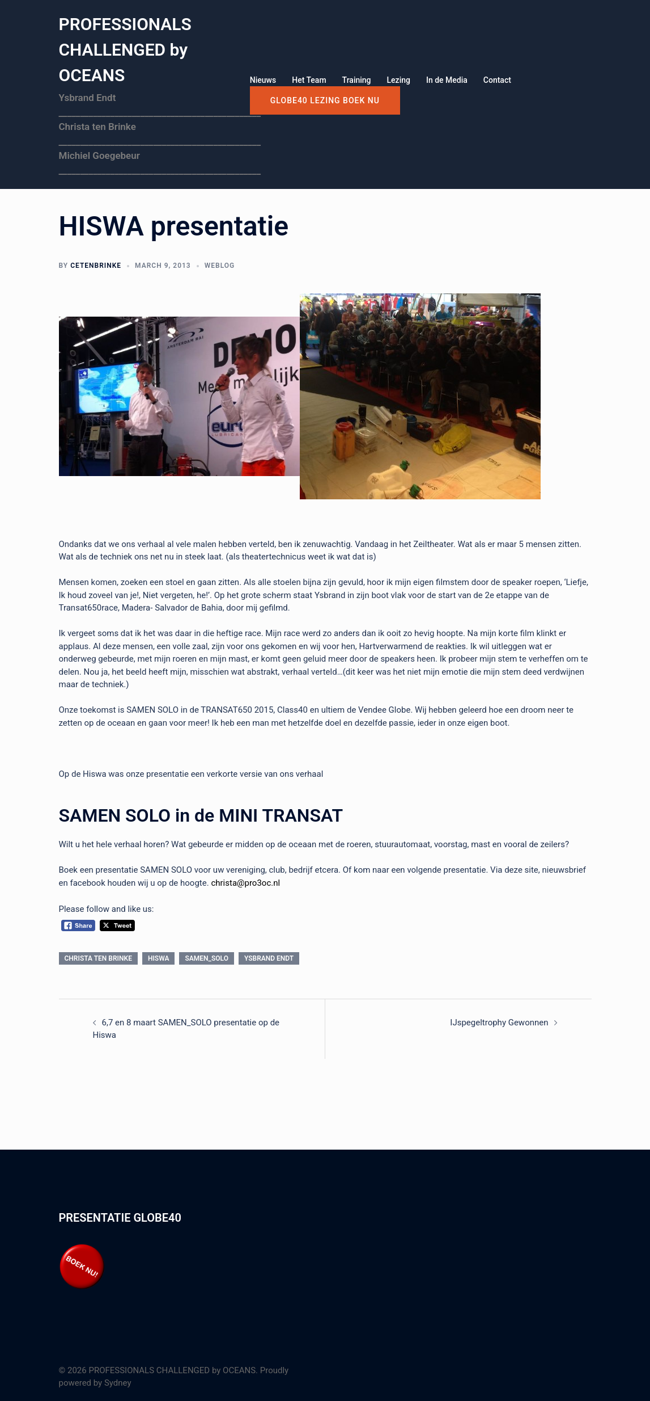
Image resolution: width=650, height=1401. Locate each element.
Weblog (220, 266)
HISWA (158, 958)
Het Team (309, 80)
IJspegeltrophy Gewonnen (499, 1022)
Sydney (117, 1383)
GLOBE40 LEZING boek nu (325, 100)
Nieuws (263, 80)
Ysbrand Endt (269, 958)
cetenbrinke (95, 266)
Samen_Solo (206, 958)
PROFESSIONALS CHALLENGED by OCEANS (125, 49)
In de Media (447, 80)
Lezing (398, 80)
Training (356, 80)
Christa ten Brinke (98, 958)
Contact (497, 80)
